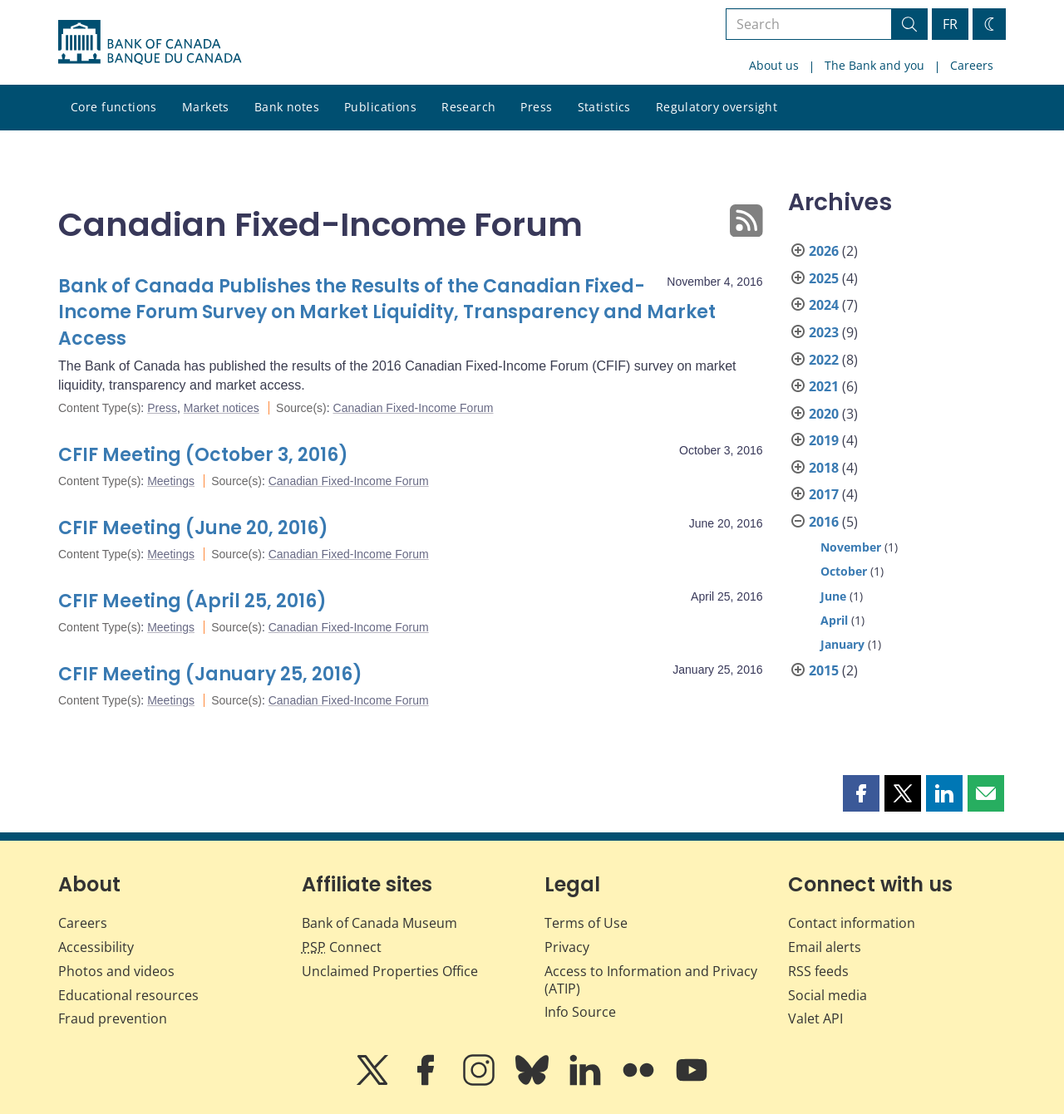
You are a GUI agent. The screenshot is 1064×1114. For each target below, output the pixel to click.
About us (774, 65)
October (843, 571)
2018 (824, 468)
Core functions (114, 107)
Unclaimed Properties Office (390, 971)
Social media (827, 995)
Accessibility (96, 947)
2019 (824, 440)
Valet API (815, 1018)
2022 (824, 360)
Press (536, 107)
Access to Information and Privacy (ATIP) (650, 980)
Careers (971, 65)
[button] (861, 793)
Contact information (851, 923)
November (850, 547)
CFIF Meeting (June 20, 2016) (193, 528)
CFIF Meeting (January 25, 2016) (210, 674)
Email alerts (824, 947)
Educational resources (128, 995)
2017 (824, 494)
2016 (824, 522)
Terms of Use (586, 923)
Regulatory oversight (716, 107)
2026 (824, 251)
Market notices (221, 408)
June (833, 596)
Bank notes (286, 107)
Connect (342, 947)
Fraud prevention (112, 1018)
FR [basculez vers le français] (950, 24)
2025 (824, 278)
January (842, 644)
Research (468, 107)
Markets (205, 107)
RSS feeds (818, 971)
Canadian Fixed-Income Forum (413, 408)
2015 (824, 670)
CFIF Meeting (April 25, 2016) (192, 601)
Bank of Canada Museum (379, 923)
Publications (380, 107)
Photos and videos (116, 971)
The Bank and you (874, 65)
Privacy (566, 947)
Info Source (580, 1012)
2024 (824, 305)
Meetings (171, 481)
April (834, 620)
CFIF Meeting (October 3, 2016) (203, 455)
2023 (824, 332)
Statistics (604, 107)
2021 (824, 386)
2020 (824, 414)
